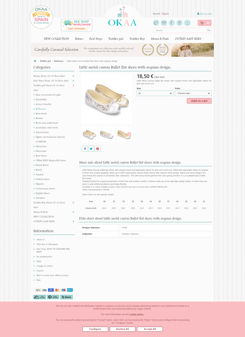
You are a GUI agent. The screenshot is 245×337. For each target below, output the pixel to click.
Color (178, 88)
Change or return (45, 266)
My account (204, 13)
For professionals (44, 256)
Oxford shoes (42, 179)
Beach (39, 169)
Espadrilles (41, 99)
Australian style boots (47, 127)
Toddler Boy (137, 38)
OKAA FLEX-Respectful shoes (51, 160)
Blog (38, 280)
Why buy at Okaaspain (47, 244)
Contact (40, 270)
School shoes (42, 132)
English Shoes (43, 193)
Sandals (40, 174)
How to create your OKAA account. (53, 275)
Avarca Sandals (43, 104)
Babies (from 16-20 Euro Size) (49, 75)
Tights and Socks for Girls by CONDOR (50, 139)
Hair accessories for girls (48, 94)
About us (41, 239)
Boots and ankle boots (47, 122)
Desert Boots (42, 164)
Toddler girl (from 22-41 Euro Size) (49, 87)
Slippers (40, 183)
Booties (39, 118)
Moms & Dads (160, 38)
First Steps (95, 38)
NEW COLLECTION (56, 38)
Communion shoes (45, 188)
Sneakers (40, 197)
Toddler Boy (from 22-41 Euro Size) (49, 205)
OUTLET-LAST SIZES (188, 38)
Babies (79, 38)
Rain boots (41, 113)
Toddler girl (115, 38)
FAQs (39, 261)
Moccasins (41, 150)
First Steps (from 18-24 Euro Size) (51, 80)
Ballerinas (41, 108)
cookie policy (137, 314)
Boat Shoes (41, 155)
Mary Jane (41, 146)
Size (139, 88)
